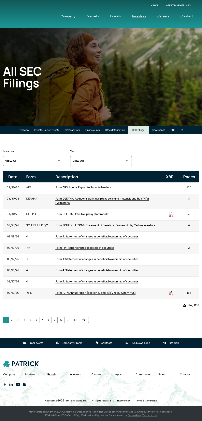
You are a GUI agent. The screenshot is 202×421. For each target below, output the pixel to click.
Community (143, 374)
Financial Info (92, 130)
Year (72, 151)
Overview (24, 130)
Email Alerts (33, 342)
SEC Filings (138, 130)
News (154, 6)
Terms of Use (149, 415)
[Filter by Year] (101, 161)
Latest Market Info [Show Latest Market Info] (178, 6)
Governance (158, 130)
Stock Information (115, 130)
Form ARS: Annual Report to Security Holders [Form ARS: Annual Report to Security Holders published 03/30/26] (83, 187)
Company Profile (69, 342)
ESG (173, 130)
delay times (146, 412)
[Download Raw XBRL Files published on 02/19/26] (170, 293)
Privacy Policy (123, 400)
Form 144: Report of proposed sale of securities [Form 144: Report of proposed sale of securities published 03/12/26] (84, 248)
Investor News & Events (46, 130)
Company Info (72, 130)
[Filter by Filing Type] (33, 161)
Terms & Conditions (146, 400)
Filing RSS (190, 305)
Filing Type (9, 151)
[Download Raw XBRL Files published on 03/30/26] (170, 214)
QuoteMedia (69, 412)
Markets (93, 17)
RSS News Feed (137, 342)
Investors (139, 17)
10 (62, 320)
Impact (118, 374)
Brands (115, 17)
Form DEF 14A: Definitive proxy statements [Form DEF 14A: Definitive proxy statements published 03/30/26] (81, 214)
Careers (163, 17)
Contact (186, 17)
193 (75, 320)
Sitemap (171, 342)
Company (68, 17)
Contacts (103, 342)
